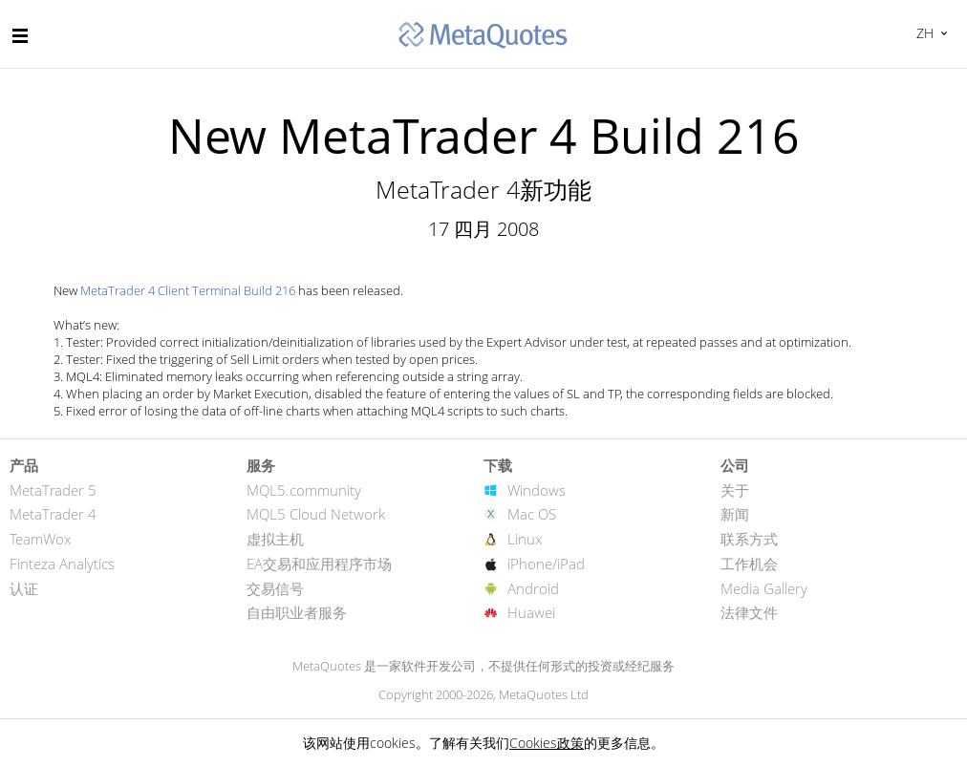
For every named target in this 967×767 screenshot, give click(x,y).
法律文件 (749, 612)
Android (533, 588)
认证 (24, 588)
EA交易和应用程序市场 (319, 563)
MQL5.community (304, 490)
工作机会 (749, 563)
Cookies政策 (546, 743)
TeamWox (40, 538)
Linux (524, 538)
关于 (734, 490)
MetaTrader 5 (53, 490)
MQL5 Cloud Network (316, 513)
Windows (536, 490)
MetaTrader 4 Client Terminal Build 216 (187, 290)
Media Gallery (763, 588)
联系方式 (749, 538)
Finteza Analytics (62, 563)
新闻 (734, 513)
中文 (922, 33)
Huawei (531, 612)
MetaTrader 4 (53, 513)
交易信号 (275, 588)
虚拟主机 (275, 538)
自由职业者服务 (297, 612)
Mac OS (531, 513)
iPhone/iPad (546, 563)
